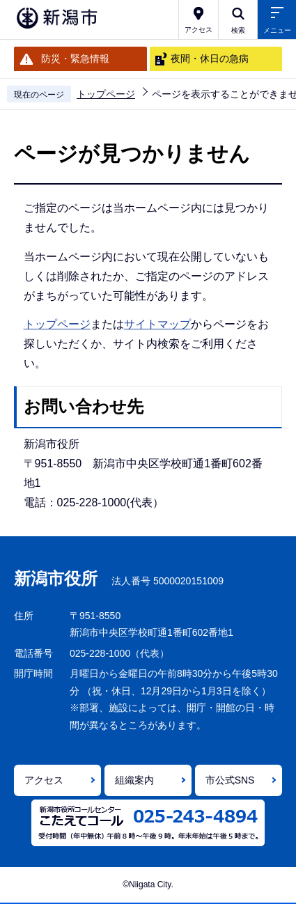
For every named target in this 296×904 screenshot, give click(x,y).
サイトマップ (157, 324)
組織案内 (134, 780)
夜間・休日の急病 (210, 58)
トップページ (106, 94)
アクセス (43, 780)
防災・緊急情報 (75, 58)
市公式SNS (230, 780)
